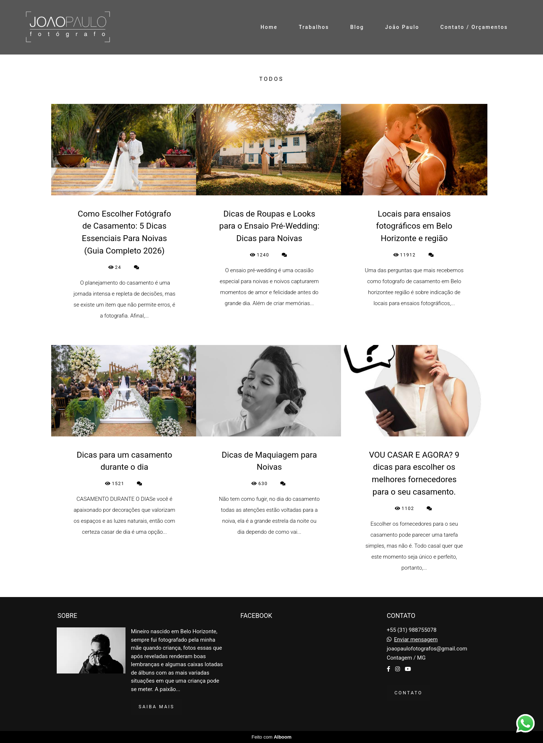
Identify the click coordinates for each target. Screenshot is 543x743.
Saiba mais (157, 706)
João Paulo (402, 27)
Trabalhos (314, 27)
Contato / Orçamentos (474, 27)
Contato (408, 692)
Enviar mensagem (416, 639)
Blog (357, 27)
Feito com (271, 737)
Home (269, 27)
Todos (271, 79)
